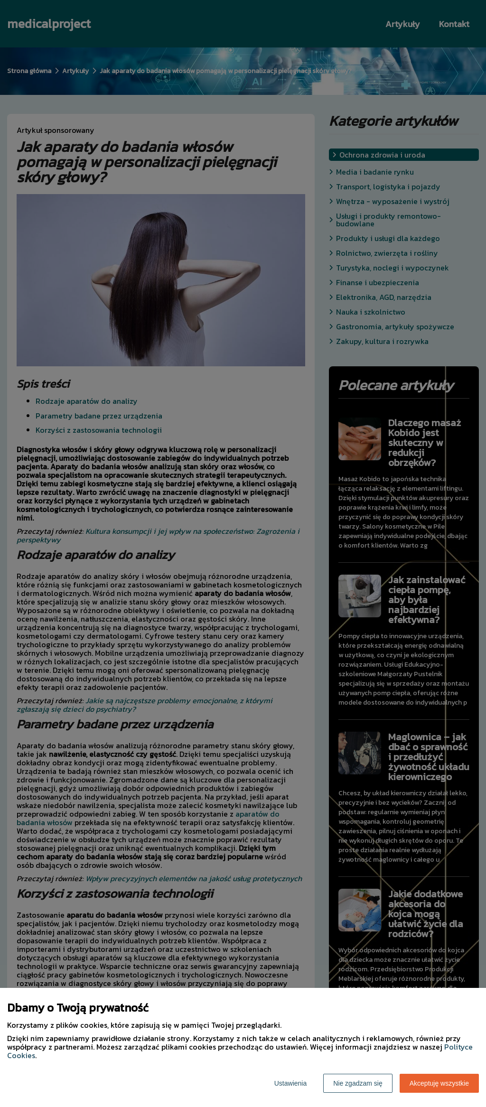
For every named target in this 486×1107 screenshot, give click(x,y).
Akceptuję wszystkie (439, 1083)
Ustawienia (290, 1083)
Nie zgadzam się (358, 1083)
